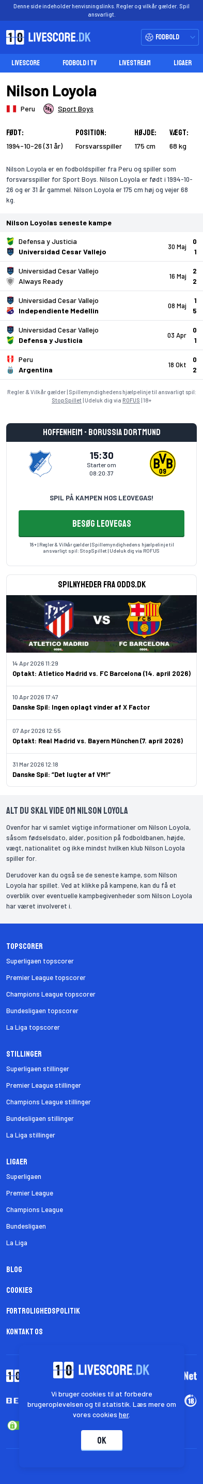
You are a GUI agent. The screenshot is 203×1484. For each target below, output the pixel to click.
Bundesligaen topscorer (42, 1010)
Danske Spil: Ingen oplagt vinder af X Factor (81, 707)
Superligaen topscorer (40, 961)
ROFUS (131, 400)
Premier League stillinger (43, 1085)
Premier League (29, 1193)
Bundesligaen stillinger (40, 1118)
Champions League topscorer (51, 994)
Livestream (135, 63)
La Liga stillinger (30, 1135)
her (124, 1414)
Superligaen (23, 1176)
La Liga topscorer (33, 1027)
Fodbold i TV (80, 63)
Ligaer (183, 63)
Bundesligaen (26, 1226)
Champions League (34, 1209)
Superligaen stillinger (37, 1068)
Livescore (25, 63)
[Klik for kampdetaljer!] (101, 246)
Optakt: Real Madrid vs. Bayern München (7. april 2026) (97, 741)
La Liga (16, 1242)
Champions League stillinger (48, 1102)
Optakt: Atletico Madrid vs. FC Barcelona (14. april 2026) (101, 673)
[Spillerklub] (68, 109)
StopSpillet (67, 400)
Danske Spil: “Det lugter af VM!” (61, 774)
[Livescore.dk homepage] (45, 37)
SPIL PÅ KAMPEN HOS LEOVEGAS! (101, 498)
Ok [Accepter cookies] (101, 1440)
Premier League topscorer (46, 977)
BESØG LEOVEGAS (101, 523)
